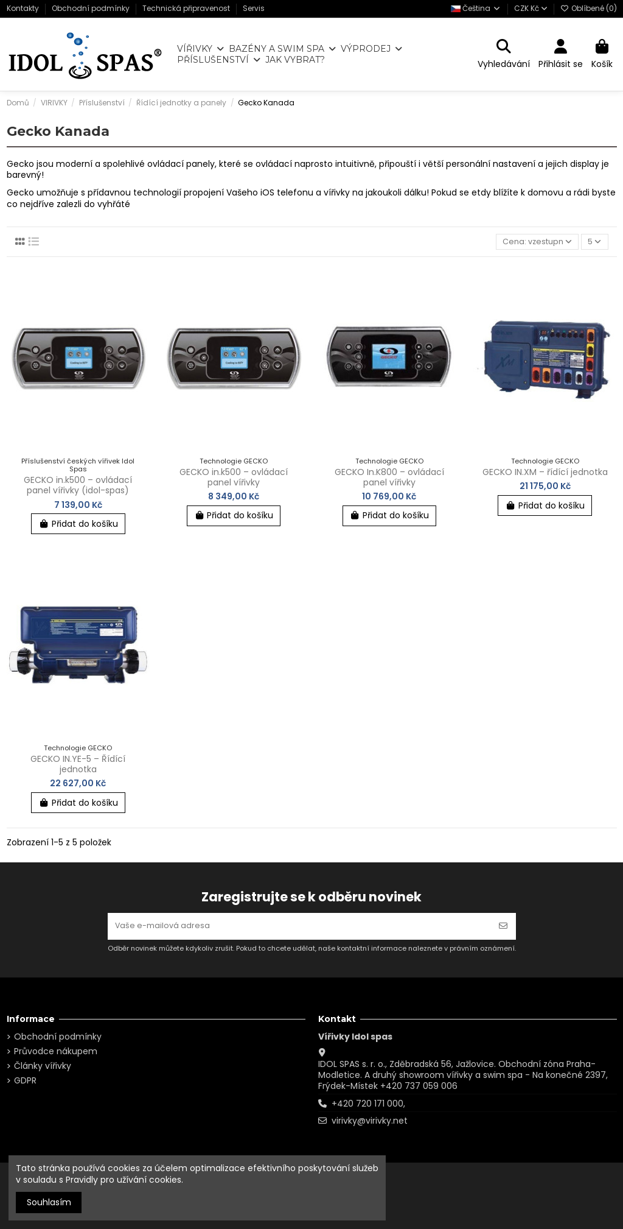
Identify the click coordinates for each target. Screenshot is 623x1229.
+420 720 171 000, (368, 1103)
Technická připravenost (187, 8)
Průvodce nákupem (55, 1051)
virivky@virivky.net (370, 1121)
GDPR (25, 1080)
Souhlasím (49, 1202)
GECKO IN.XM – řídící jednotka (545, 474)
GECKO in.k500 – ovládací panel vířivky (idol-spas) (78, 487)
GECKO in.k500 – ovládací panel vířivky (233, 479)
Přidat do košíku (78, 525)
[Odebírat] (503, 925)
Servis (254, 8)
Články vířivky (42, 1065)
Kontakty (24, 8)
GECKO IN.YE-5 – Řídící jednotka (77, 766)
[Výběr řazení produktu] (533, 243)
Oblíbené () (588, 8)
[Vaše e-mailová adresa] (299, 925)
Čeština (476, 8)
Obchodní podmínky (91, 8)
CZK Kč (531, 8)
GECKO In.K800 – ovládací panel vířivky (389, 479)
